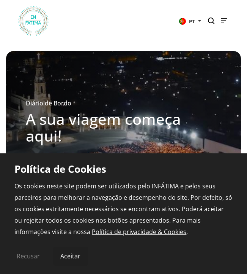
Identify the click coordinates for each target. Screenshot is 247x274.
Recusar (28, 256)
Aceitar (70, 256)
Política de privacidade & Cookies (139, 232)
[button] (190, 21)
